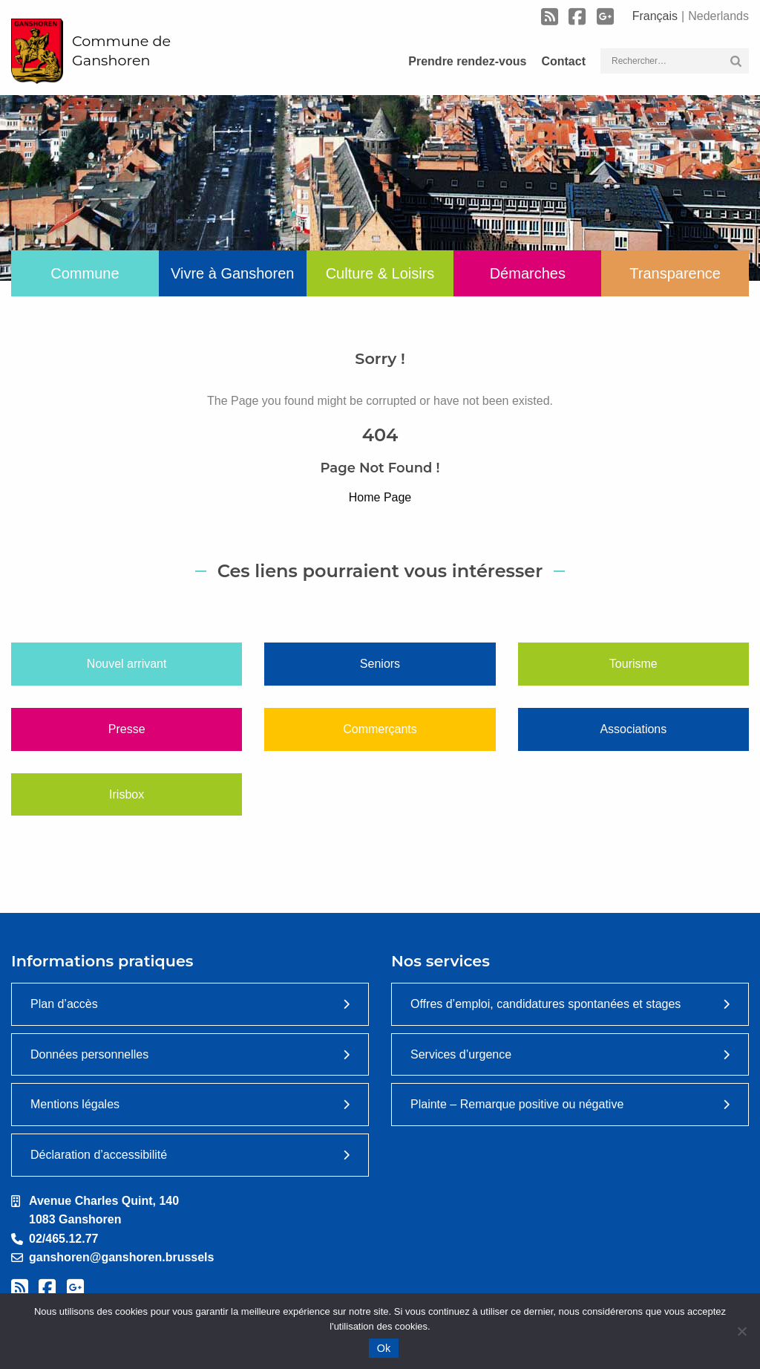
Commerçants (380, 729)
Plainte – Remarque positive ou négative (516, 1104)
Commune (84, 273)
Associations (633, 729)
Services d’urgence (460, 1054)
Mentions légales (74, 1104)
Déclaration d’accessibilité (98, 1154)
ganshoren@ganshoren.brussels (121, 1257)
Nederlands (718, 16)
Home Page (380, 497)
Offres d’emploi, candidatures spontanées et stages (545, 1004)
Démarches (528, 273)
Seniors (380, 663)
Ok (383, 1348)
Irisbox (126, 794)
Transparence (675, 273)
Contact (563, 61)
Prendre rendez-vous (467, 61)
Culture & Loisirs (380, 273)
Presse (126, 729)
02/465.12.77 (63, 1238)
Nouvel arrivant (127, 663)
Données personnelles (89, 1054)
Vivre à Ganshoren (232, 273)
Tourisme (633, 663)
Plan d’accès (64, 1004)
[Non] (741, 1331)
